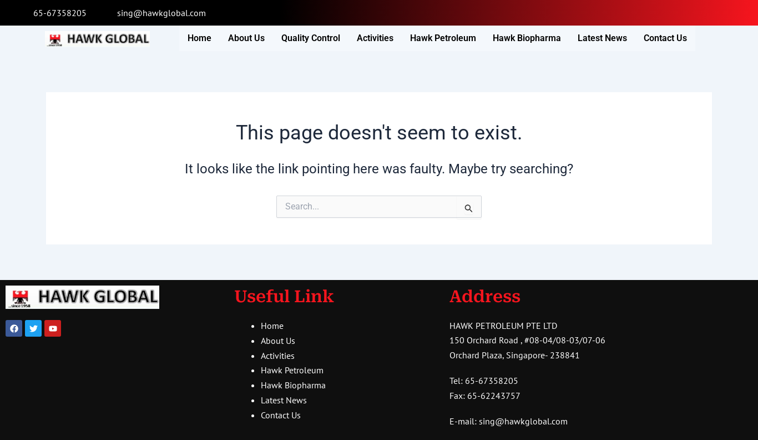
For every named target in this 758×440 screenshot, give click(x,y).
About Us (246, 38)
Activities (375, 38)
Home (199, 38)
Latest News (602, 38)
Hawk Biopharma (527, 38)
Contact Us (665, 38)
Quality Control (310, 38)
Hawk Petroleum (443, 38)
